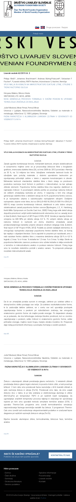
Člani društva (10, 476)
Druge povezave (53, 27)
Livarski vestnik (45, 478)
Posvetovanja (44, 476)
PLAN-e (43, 498)
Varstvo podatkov (12, 484)
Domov (8, 473)
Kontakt (42, 481)
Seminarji (9, 478)
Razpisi (65, 27)
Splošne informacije (47, 473)
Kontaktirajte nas (60, 455)
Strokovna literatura (13, 481)
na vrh (6, 257)
